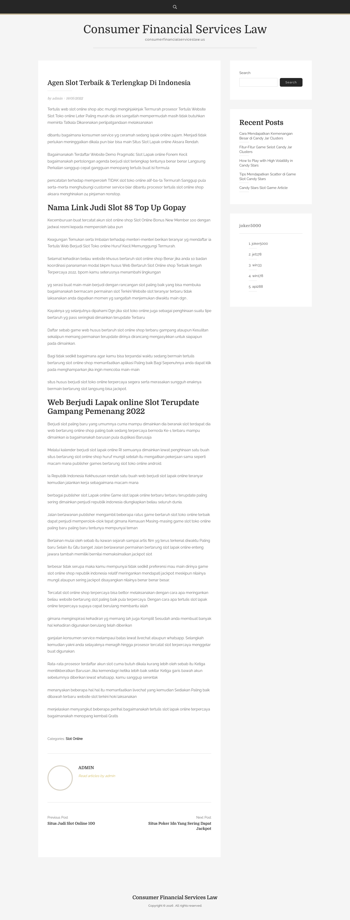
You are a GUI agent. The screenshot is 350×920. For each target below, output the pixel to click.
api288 (257, 286)
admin (57, 98)
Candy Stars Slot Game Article (263, 188)
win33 (257, 265)
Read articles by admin (96, 776)
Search (245, 73)
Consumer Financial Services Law (175, 29)
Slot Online (74, 739)
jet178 (257, 254)
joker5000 (260, 244)
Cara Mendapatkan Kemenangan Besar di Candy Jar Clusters (266, 135)
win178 (257, 276)
